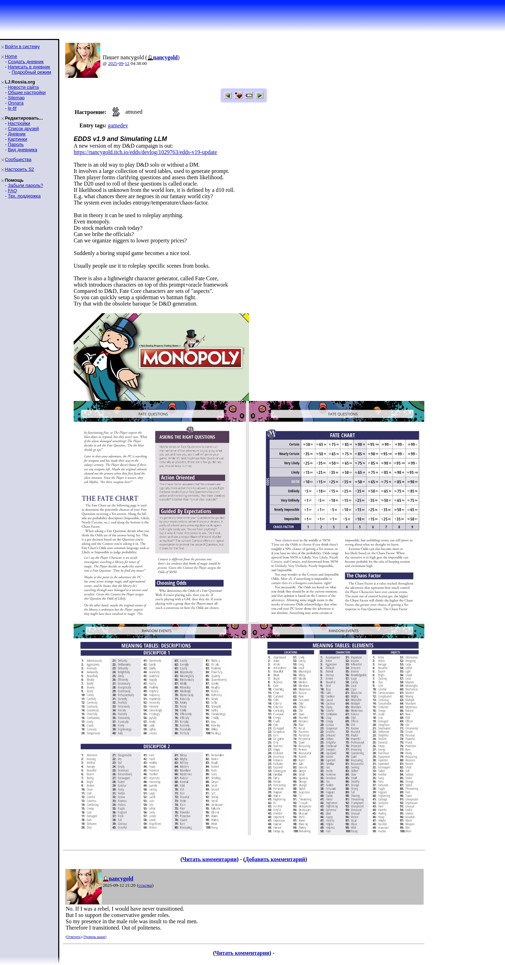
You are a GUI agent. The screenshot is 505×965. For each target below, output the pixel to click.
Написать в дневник (29, 66)
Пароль (15, 144)
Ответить (73, 937)
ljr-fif (12, 108)
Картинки (17, 139)
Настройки (19, 123)
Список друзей (23, 128)
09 (121, 63)
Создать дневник (25, 61)
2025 (112, 63)
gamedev (118, 125)
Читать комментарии (209, 859)
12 (127, 63)
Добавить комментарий (275, 859)
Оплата (15, 103)
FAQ (12, 190)
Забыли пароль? (25, 185)
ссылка (145, 885)
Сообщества (18, 159)
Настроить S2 (19, 169)
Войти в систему (22, 46)
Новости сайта (23, 87)
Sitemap (16, 97)
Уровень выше (94, 937)
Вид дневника (22, 149)
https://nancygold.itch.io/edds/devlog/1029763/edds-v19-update (145, 152)
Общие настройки (27, 92)
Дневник (16, 133)
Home (11, 56)
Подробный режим (31, 72)
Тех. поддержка (24, 196)
